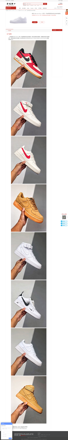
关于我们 (39, 8)
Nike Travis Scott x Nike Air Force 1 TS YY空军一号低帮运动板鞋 (17, 428)
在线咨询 (34, 22)
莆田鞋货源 (59, 0)
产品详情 (9, 30)
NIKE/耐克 (24, 8)
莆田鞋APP (28, 5)
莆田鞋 (10, 10)
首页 (20, 8)
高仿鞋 (35, 5)
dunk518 (40, 437)
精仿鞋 (38, 5)
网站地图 (35, 437)
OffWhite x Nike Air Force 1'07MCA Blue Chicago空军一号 (16, 427)
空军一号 (16, 10)
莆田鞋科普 (45, 8)
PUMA (36, 8)
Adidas (28, 8)
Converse (32, 8)
